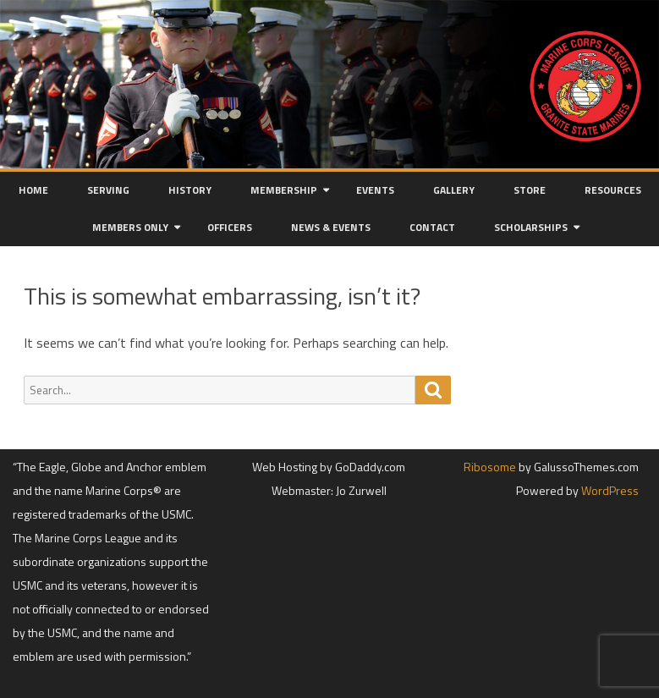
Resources (613, 190)
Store (529, 190)
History (189, 190)
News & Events (331, 227)
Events (375, 190)
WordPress (609, 490)
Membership (283, 190)
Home (33, 190)
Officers (229, 227)
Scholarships (531, 227)
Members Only (130, 227)
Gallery (454, 190)
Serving (108, 190)
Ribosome (490, 466)
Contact (432, 227)
